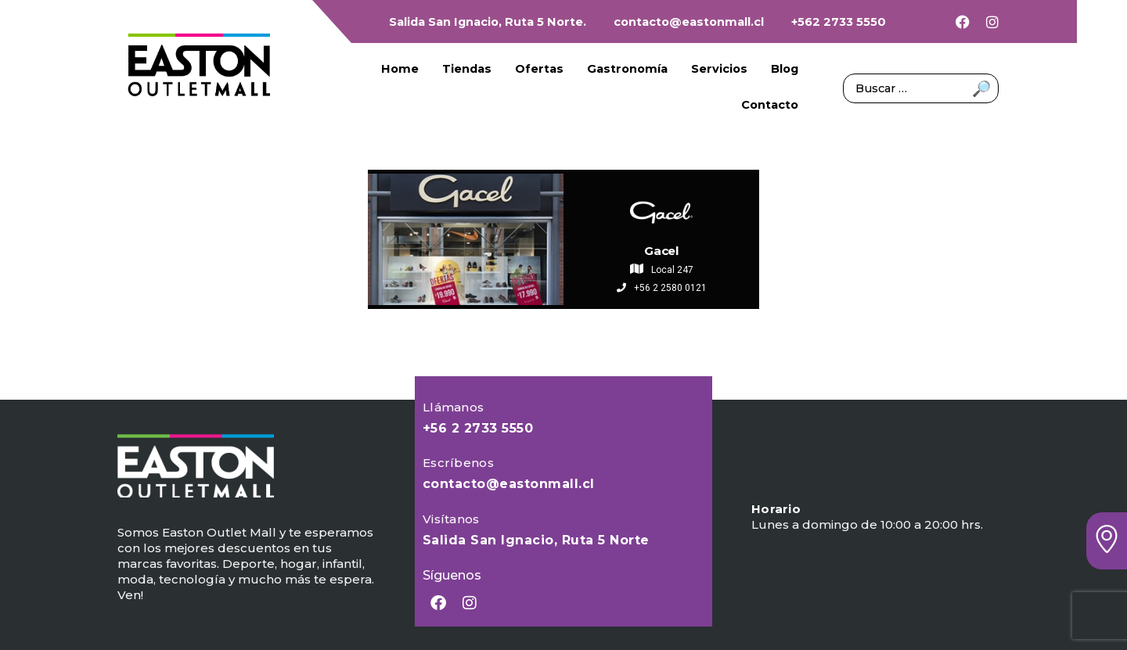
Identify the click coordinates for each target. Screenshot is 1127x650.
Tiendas (466, 69)
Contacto (769, 105)
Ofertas (539, 69)
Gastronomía (627, 69)
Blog (784, 69)
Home (400, 69)
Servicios (719, 69)
